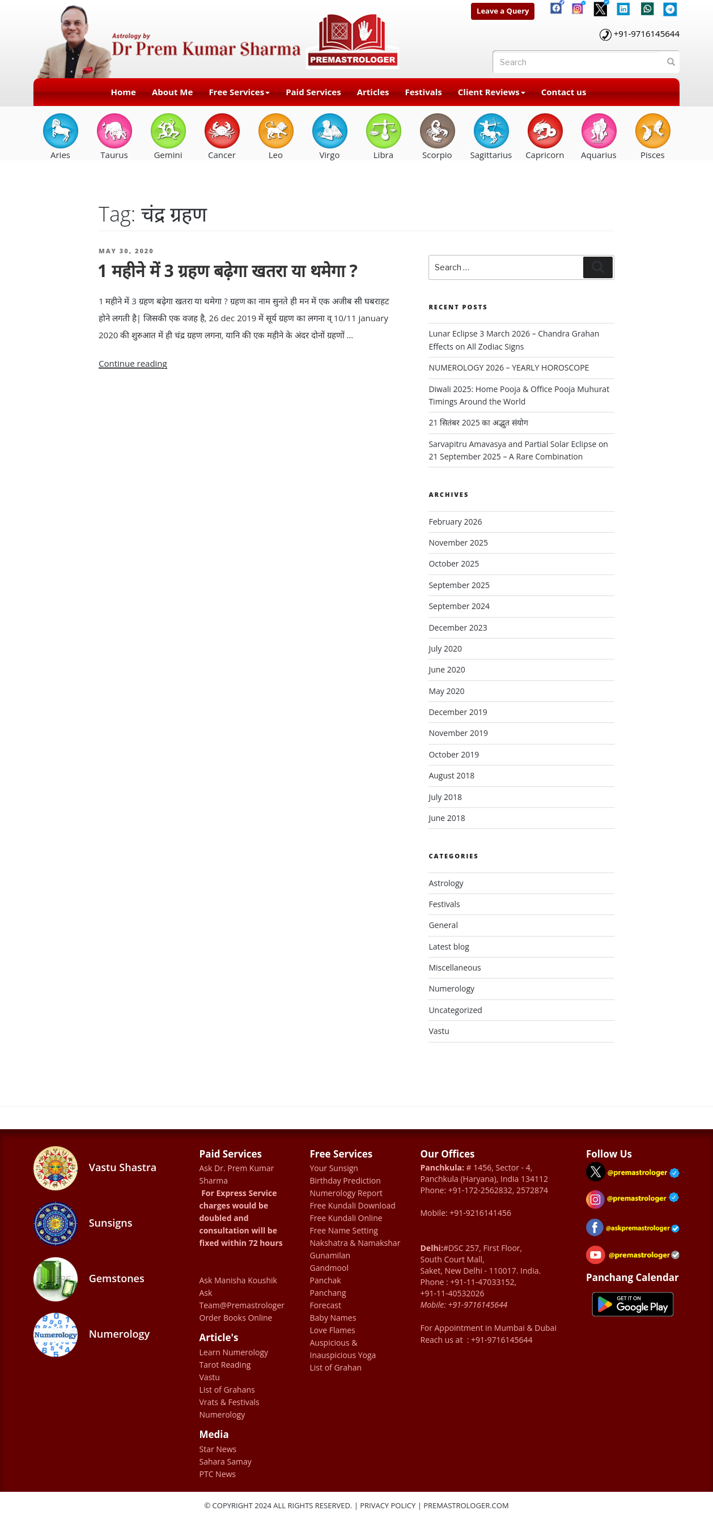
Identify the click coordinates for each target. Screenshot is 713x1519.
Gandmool (329, 1267)
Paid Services (313, 91)
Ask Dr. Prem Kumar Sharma (237, 1174)
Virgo (329, 136)
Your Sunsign (334, 1168)
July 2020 (445, 648)
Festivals (423, 91)
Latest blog (448, 946)
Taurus (114, 136)
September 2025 (459, 585)
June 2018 (446, 817)
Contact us (564, 91)
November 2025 (458, 542)
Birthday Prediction (345, 1180)
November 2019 (458, 732)
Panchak (325, 1280)
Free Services (239, 91)
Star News (218, 1449)
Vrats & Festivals (230, 1402)
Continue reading (133, 363)
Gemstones (89, 1279)
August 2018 (451, 775)
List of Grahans (227, 1389)
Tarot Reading (225, 1364)
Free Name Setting (344, 1230)
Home (123, 91)
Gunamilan (330, 1255)
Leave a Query (503, 11)
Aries (60, 136)
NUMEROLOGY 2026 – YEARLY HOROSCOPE (508, 367)
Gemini (168, 136)
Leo (275, 136)
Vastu (438, 1031)
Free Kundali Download (353, 1205)
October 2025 (453, 563)
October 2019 (453, 754)
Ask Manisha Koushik (238, 1280)
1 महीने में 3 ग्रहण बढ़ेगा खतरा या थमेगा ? (227, 270)
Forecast (325, 1305)
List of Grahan (336, 1367)
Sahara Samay (226, 1461)
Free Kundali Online (346, 1217)
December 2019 (457, 712)
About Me (172, 91)
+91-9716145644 (647, 33)
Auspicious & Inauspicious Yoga (343, 1348)
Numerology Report (346, 1193)
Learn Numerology (234, 1352)
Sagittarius (491, 136)
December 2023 (457, 627)
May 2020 (446, 691)
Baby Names (333, 1317)
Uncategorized (455, 1010)
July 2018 (445, 797)
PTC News (218, 1474)
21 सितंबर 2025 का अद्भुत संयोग (478, 422)
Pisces (652, 136)
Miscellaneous (454, 967)
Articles (373, 91)
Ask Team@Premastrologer (242, 1298)
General (443, 925)
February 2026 (455, 521)
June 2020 (446, 669)
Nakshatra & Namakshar (355, 1242)
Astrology (445, 883)
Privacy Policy (387, 1505)
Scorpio (437, 136)
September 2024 (459, 606)
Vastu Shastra (94, 1168)
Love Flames (332, 1330)
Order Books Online (236, 1317)
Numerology (451, 988)
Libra (383, 136)
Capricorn (544, 136)
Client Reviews (491, 91)
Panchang (328, 1292)
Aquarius (598, 136)
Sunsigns (82, 1224)
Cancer (221, 136)
